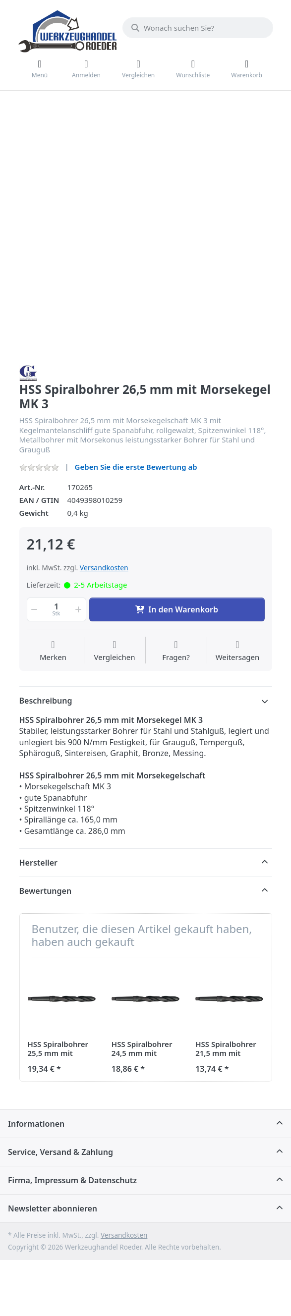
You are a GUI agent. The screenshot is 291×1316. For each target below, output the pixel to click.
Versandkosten (104, 567)
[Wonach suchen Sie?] (197, 27)
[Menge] (56, 609)
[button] (33, 609)
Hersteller (38, 862)
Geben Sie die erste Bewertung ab (136, 467)
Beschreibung (45, 700)
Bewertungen (45, 890)
